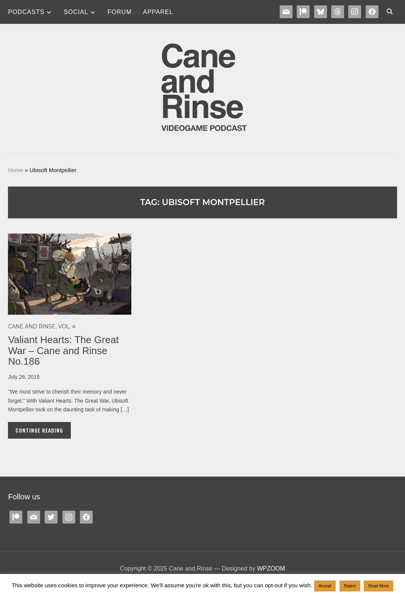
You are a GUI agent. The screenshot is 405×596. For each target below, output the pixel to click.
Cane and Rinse (31, 326)
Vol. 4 (67, 326)
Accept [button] (325, 585)
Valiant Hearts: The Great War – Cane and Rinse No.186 (63, 350)
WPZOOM (271, 568)
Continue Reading (39, 430)
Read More (378, 585)
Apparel (158, 12)
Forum (119, 12)
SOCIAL (76, 12)
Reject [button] (350, 585)
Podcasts (26, 12)
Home (15, 170)
